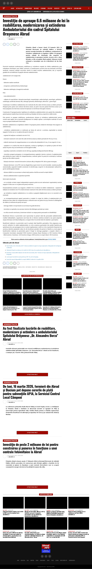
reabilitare (49, 267)
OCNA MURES (42, 560)
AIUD (18, 560)
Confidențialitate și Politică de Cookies (53, 11)
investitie (34, 267)
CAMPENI (32, 560)
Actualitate (19, 8)
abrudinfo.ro (12, 39)
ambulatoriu (21, 267)
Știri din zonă (77, 8)
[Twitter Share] (14, 44)
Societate (56, 8)
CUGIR (37, 560)
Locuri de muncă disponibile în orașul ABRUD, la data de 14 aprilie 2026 (25, 259)
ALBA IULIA (23, 560)
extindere (28, 267)
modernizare (41, 267)
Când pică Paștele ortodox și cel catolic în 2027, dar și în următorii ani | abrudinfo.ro (28, 250)
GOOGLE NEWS (52, 239)
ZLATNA (56, 560)
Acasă (12, 8)
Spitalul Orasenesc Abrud (10, 268)
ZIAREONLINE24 (72, 560)
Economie (43, 8)
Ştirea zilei (70, 120)
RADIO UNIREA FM (63, 560)
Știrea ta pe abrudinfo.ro (34, 11)
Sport (63, 8)
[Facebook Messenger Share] (7, 44)
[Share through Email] (18, 44)
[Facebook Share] (4, 44)
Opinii (69, 152)
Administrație (28, 8)
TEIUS (52, 560)
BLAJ (28, 560)
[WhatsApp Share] (11, 44)
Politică (50, 8)
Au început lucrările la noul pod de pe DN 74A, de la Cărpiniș (22, 257)
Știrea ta (69, 8)
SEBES (48, 560)
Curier (85, 120)
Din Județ (36, 8)
